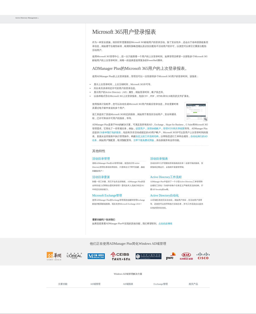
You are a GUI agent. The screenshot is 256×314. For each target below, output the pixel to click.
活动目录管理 (101, 158)
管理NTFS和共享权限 (174, 128)
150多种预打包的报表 (110, 132)
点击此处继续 (165, 223)
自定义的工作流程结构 (147, 136)
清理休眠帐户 (154, 128)
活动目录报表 (159, 158)
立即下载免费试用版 (143, 140)
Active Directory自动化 (164, 195)
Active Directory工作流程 (166, 177)
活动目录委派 (101, 177)
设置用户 (140, 128)
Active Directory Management (26, 18)
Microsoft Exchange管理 (107, 195)
